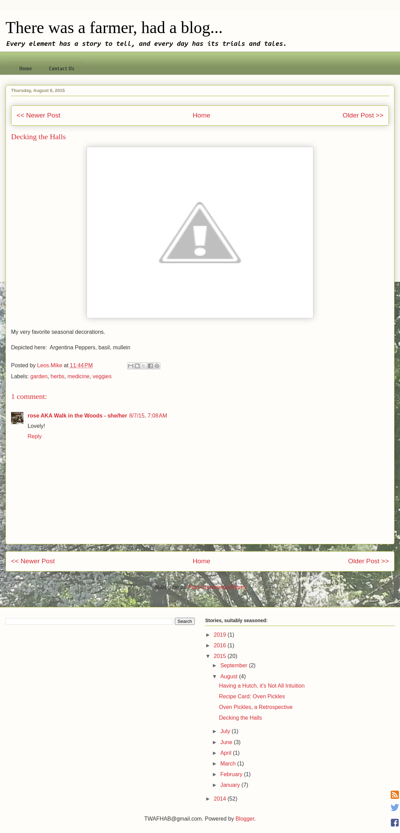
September (234, 665)
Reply (35, 436)
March (228, 764)
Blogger (245, 819)
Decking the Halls (240, 718)
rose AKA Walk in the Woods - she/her (77, 416)
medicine (79, 376)
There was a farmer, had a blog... (114, 27)
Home (25, 68)
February (232, 774)
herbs (57, 376)
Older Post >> (363, 115)
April (226, 753)
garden (39, 376)
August (229, 676)
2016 (221, 645)
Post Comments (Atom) (217, 587)
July (226, 731)
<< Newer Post (38, 115)
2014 (221, 799)
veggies (102, 376)
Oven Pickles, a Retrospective (255, 707)
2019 (221, 635)
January (230, 785)
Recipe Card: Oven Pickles (252, 696)
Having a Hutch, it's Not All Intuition (262, 686)
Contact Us (61, 68)
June (227, 742)
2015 (221, 656)
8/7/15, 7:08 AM (148, 416)
